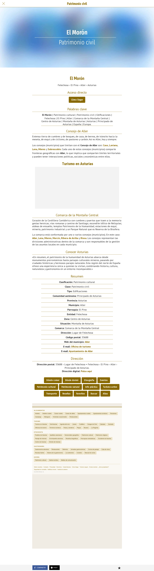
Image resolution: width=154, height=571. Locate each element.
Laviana (113, 145)
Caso (105, 145)
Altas (105, 393)
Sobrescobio (54, 149)
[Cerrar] (3, 3)
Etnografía (89, 380)
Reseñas (66, 393)
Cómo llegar (77, 99)
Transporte (51, 393)
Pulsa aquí (86, 371)
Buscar (94, 393)
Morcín (56, 238)
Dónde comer (52, 380)
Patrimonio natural (70, 387)
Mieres (41, 149)
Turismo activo (110, 387)
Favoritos (80, 393)
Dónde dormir (72, 380)
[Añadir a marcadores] (119, 568)
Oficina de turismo (81, 346)
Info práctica (91, 387)
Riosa (83, 238)
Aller (34, 238)
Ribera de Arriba (69, 238)
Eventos (104, 380)
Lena (34, 149)
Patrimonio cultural (46, 387)
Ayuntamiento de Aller (81, 351)
